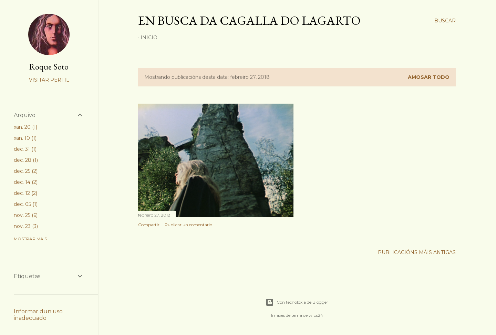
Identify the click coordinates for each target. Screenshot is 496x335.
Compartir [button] (148, 224)
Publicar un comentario (188, 224)
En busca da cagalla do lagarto (249, 20)
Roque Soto (49, 66)
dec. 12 (25, 193)
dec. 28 (26, 160)
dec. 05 (26, 204)
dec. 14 (26, 182)
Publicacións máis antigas (417, 252)
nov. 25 (26, 215)
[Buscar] (445, 20)
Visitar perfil (49, 80)
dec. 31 (25, 149)
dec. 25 (26, 171)
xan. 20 (25, 127)
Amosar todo (429, 77)
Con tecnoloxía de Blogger (297, 302)
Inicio (149, 37)
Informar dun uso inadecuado (38, 314)
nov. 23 (26, 226)
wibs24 (316, 315)
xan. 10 (25, 138)
